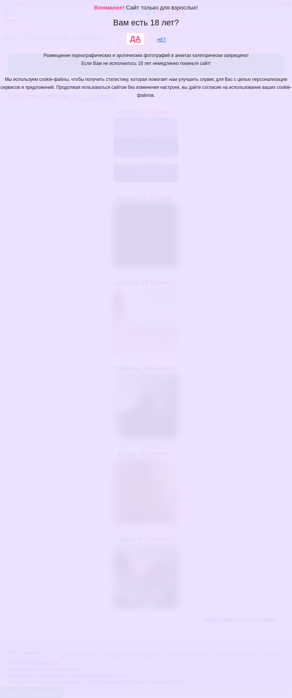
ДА (135, 39)
